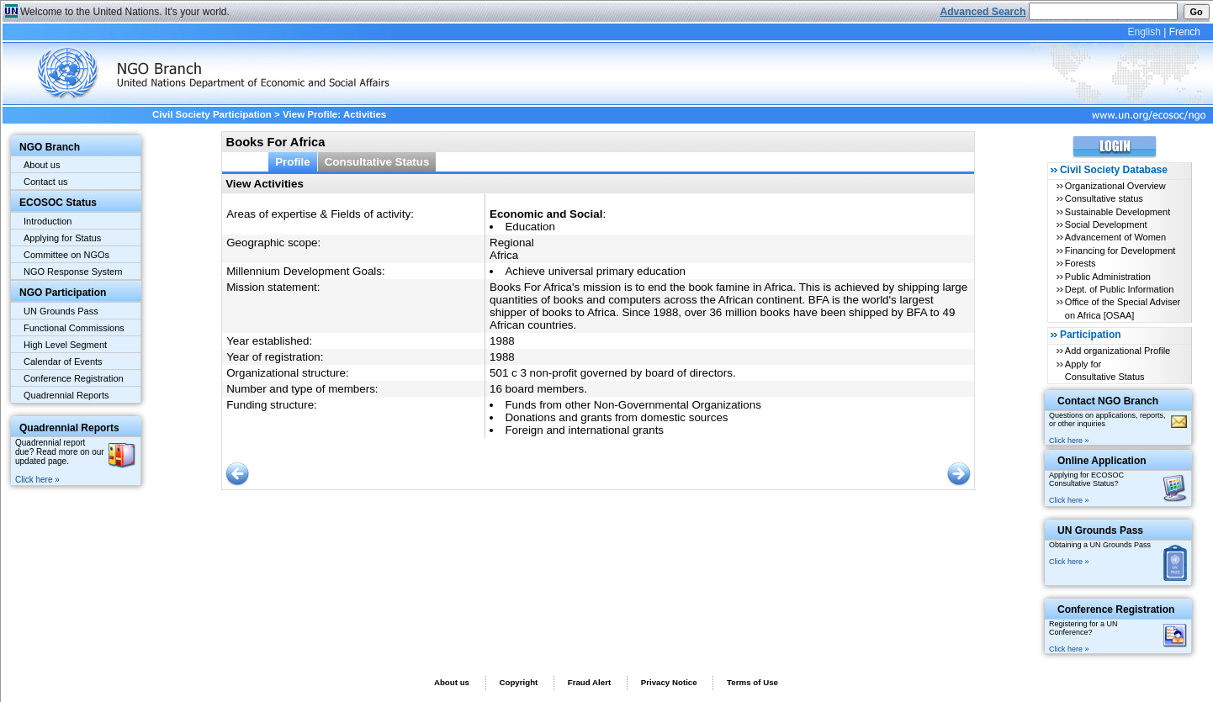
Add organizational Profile (1117, 351)
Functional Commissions (74, 328)
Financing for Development (1120, 250)
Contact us (46, 182)
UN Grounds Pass (61, 311)
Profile (292, 162)
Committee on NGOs (66, 255)
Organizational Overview (1115, 186)
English (1143, 32)
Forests (1080, 263)
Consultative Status (377, 162)
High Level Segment (65, 345)
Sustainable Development (1117, 212)
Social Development (1106, 224)
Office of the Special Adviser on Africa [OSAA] (1122, 308)
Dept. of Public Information (1119, 289)
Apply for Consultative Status (1105, 370)
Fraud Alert (589, 682)
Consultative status (1104, 198)
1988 (502, 341)
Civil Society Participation (212, 114)
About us (42, 165)
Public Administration (1108, 277)
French (1184, 32)
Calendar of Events (63, 361)
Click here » (37, 479)
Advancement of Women (1115, 237)
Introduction (48, 221)
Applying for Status (62, 238)
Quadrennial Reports (66, 395)
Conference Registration (74, 378)
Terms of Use (752, 682)
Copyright (518, 682)
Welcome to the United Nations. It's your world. (125, 12)
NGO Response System (73, 272)
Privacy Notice (669, 682)
